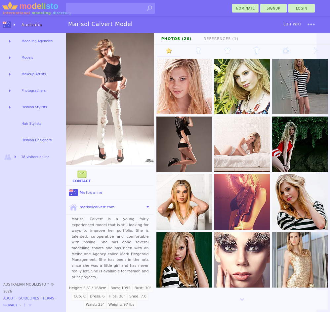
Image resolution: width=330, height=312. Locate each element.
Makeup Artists (33, 74)
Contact (81, 176)
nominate (245, 8)
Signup (273, 8)
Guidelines (29, 298)
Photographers (33, 90)
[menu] (311, 24)
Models (27, 57)
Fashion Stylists (34, 107)
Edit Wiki (292, 24)
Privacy (10, 305)
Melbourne (86, 193)
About (9, 298)
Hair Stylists (31, 123)
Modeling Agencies (37, 41)
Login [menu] (301, 8)
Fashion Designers (36, 140)
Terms (48, 298)
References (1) (221, 39)
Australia (31, 24)
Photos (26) (176, 39)
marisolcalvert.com (92, 207)
